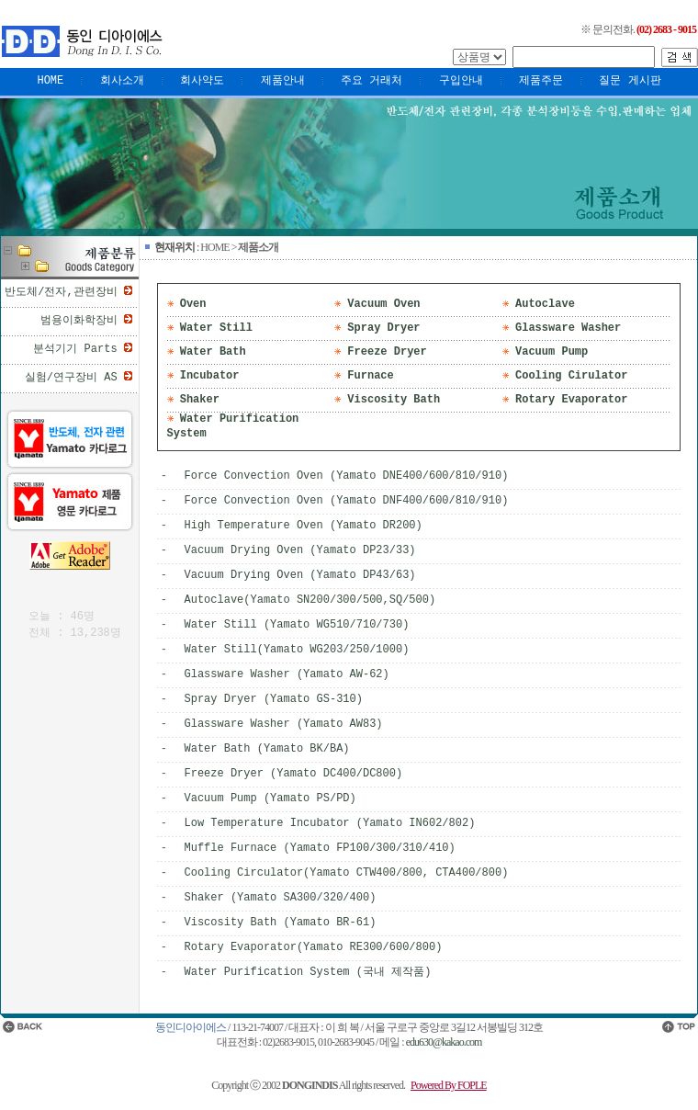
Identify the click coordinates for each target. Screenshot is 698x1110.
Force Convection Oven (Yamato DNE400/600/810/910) (347, 476)
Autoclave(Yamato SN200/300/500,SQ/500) (310, 600)
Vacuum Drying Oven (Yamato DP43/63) (300, 575)
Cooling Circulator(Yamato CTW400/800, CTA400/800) (347, 872)
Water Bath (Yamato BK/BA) (267, 748)
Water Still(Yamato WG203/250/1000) (297, 649)
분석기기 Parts (75, 349)
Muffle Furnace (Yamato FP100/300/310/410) (320, 848)
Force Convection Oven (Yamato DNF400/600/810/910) (347, 500)
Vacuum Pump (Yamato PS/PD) (270, 798)
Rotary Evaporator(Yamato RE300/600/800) (314, 947)
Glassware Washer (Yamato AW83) (284, 724)
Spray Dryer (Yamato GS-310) (274, 699)
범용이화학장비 (79, 320)
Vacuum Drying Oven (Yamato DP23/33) (300, 550)
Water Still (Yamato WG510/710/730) (297, 624)
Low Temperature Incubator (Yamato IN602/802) (330, 823)
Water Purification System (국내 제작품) (308, 972)
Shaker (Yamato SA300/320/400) (281, 897)
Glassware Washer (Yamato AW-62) (287, 674)
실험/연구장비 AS (71, 377)
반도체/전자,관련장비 (61, 292)
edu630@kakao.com (444, 1042)
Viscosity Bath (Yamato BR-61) (281, 922)
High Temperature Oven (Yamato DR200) (303, 525)
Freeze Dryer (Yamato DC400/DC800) (294, 773)
